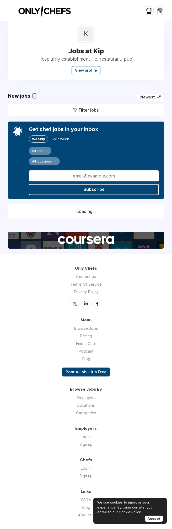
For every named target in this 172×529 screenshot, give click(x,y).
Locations (86, 404)
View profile (86, 70)
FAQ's (86, 499)
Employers (86, 397)
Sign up (86, 444)
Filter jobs (89, 110)
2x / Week (61, 139)
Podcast (86, 350)
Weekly (38, 139)
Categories (86, 412)
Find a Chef (86, 343)
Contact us (86, 276)
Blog (86, 358)
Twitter (74, 303)
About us (86, 514)
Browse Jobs (86, 328)
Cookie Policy (130, 512)
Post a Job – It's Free (86, 371)
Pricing (86, 335)
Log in (86, 436)
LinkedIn (86, 303)
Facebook (97, 303)
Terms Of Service (86, 284)
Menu (12, 10)
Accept (153, 518)
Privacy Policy (86, 291)
